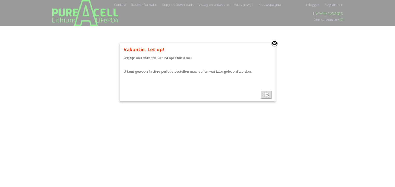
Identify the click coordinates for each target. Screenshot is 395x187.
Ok (266, 94)
